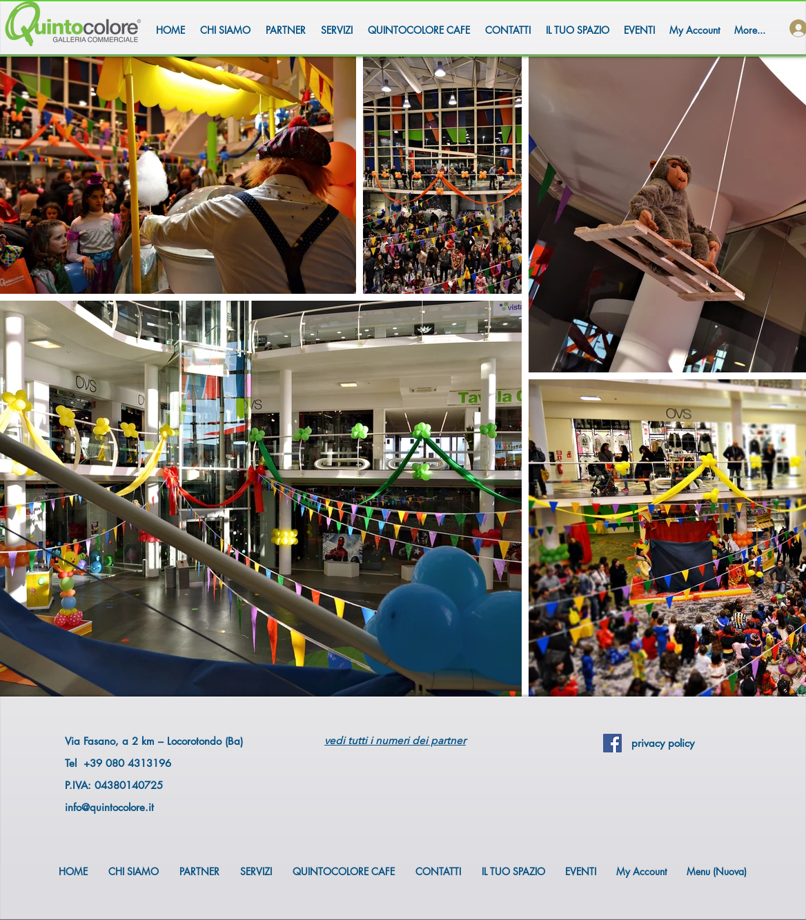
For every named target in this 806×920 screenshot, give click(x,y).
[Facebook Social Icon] (612, 743)
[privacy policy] (662, 743)
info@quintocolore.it (109, 807)
